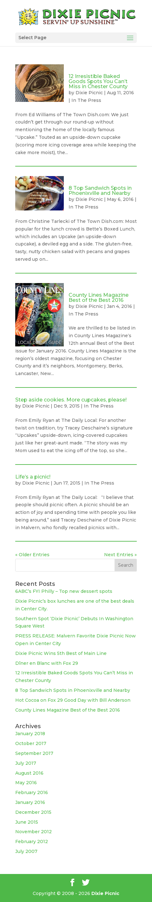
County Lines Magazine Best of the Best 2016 (99, 297)
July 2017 (25, 763)
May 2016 (26, 782)
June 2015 (26, 822)
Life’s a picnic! (32, 477)
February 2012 (31, 841)
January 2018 (30, 733)
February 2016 (31, 792)
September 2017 (34, 753)
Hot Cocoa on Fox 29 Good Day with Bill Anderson (72, 700)
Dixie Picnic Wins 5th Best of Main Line (61, 653)
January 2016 (30, 802)
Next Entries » (120, 555)
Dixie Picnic (89, 93)
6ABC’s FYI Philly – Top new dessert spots (63, 591)
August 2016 (29, 773)
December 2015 (33, 812)
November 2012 (33, 832)
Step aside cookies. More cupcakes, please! (71, 400)
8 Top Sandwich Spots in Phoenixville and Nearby (100, 190)
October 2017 (30, 743)
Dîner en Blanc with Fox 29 (46, 663)
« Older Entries (32, 555)
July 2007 (26, 851)
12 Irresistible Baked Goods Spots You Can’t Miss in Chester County (98, 81)
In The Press (86, 100)
